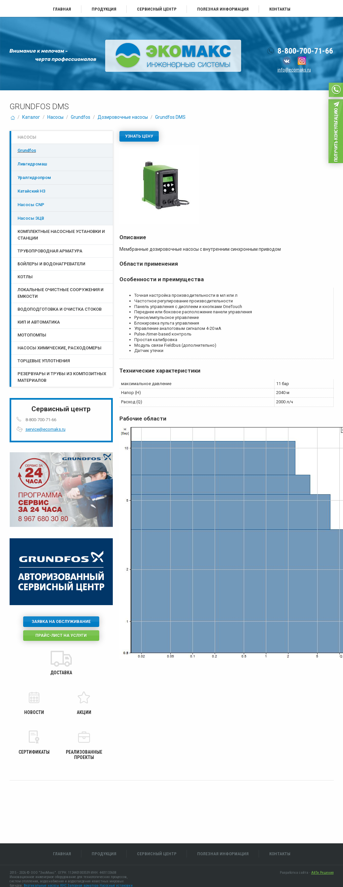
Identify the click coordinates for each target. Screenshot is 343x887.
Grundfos (80, 117)
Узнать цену (139, 136)
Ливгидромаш (32, 163)
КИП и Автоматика (39, 322)
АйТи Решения (322, 872)
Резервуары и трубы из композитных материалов (62, 377)
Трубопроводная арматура (50, 250)
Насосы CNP (31, 204)
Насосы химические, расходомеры (60, 347)
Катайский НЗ (31, 191)
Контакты (279, 9)
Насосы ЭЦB (31, 218)
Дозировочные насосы (123, 117)
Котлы (25, 276)
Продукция (104, 9)
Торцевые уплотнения (44, 360)
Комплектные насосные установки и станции (61, 235)
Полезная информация (223, 9)
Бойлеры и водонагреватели (51, 263)
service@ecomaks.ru (45, 429)
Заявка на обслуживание (61, 621)
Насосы (55, 117)
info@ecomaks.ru (294, 69)
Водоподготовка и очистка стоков (60, 309)
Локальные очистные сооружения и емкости (61, 293)
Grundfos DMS (170, 117)
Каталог (31, 117)
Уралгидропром (34, 177)
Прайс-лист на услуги (61, 635)
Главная (62, 9)
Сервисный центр (157, 9)
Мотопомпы (32, 335)
